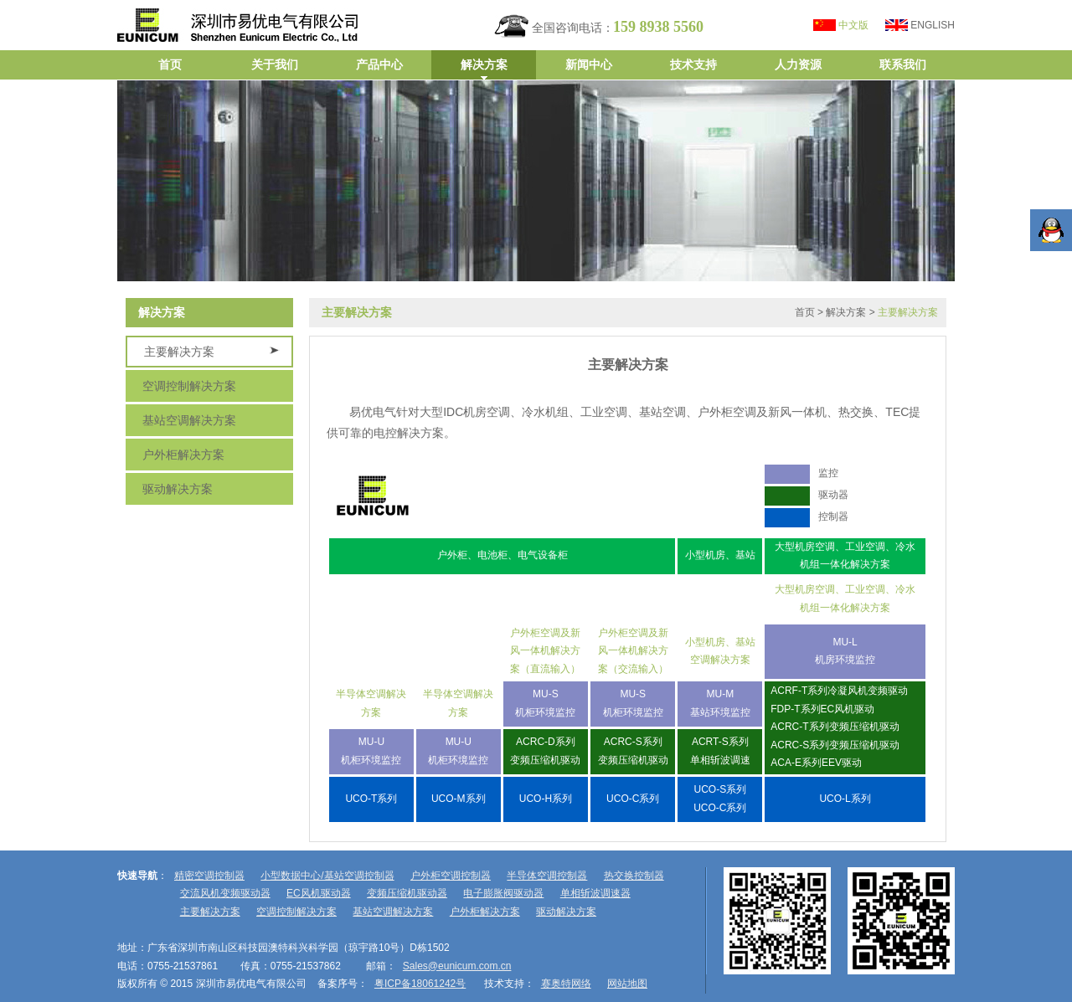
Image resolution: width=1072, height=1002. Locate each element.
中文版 (853, 25)
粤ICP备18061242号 (420, 983)
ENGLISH (932, 25)
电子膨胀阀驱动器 (503, 893)
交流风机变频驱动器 (225, 893)
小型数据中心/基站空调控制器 (327, 875)
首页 (805, 312)
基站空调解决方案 (189, 420)
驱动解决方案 (177, 489)
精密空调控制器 (209, 875)
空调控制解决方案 (189, 386)
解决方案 (846, 312)
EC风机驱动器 (318, 893)
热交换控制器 (634, 875)
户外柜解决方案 (183, 454)
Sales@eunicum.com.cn (457, 966)
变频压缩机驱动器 (407, 893)
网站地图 (627, 983)
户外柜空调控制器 (450, 875)
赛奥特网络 (566, 983)
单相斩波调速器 (595, 893)
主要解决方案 (179, 351)
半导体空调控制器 (547, 875)
